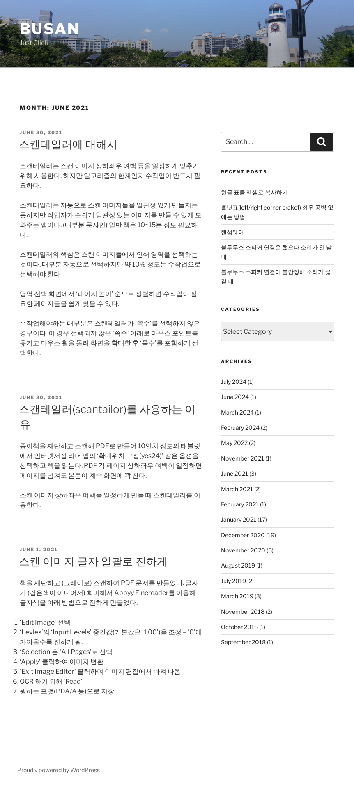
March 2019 (237, 596)
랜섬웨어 (232, 231)
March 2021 (237, 489)
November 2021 (242, 458)
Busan (49, 29)
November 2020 (243, 550)
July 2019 (233, 580)
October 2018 (239, 626)
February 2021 (240, 504)
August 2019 (238, 565)
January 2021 (238, 519)
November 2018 (242, 611)
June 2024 (235, 396)
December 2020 (243, 534)
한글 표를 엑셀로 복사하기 (254, 192)
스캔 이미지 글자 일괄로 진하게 (93, 561)
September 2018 (243, 641)
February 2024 (240, 427)
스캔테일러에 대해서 (68, 144)
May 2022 (234, 442)
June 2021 (234, 473)
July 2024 (233, 381)
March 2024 (237, 412)
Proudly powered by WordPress (58, 769)
